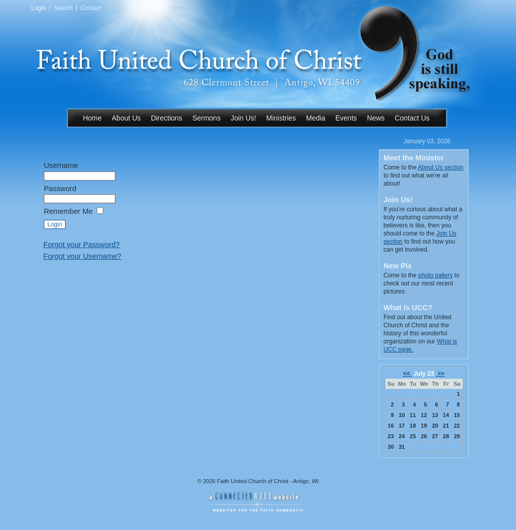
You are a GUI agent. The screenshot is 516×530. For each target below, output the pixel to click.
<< (407, 373)
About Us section (441, 167)
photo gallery (435, 275)
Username (61, 165)
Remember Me (68, 211)
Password (60, 189)
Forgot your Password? (81, 245)
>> (440, 373)
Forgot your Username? (82, 256)
